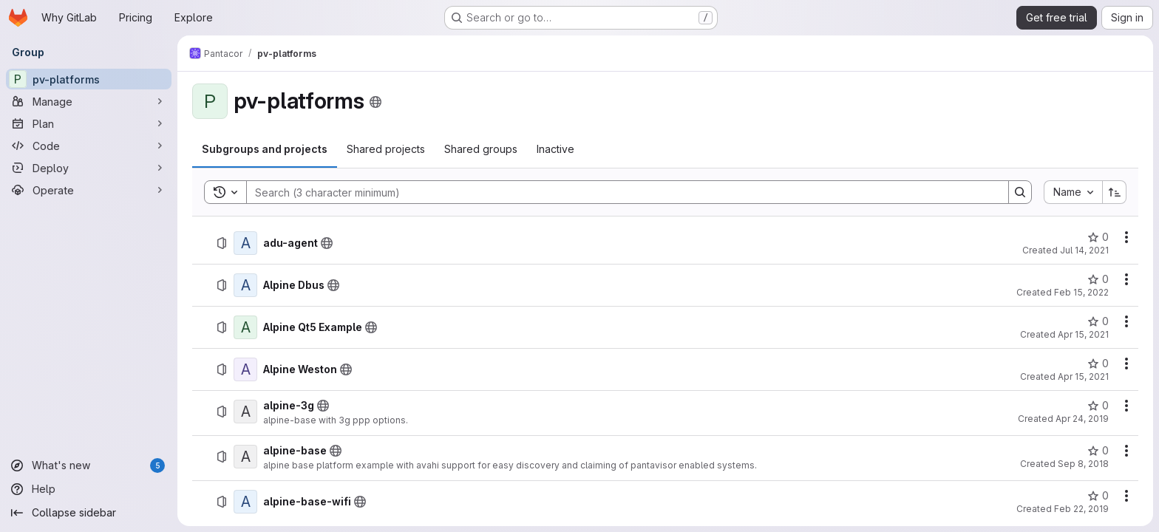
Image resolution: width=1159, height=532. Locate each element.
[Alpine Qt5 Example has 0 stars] (1098, 321)
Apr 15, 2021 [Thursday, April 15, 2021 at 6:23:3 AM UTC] (1083, 334)
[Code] (88, 145)
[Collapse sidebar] (88, 512)
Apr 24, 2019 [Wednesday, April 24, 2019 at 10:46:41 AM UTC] (1082, 418)
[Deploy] (88, 167)
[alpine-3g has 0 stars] (1098, 406)
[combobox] (1073, 192)
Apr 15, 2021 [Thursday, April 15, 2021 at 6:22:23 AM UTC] (1083, 376)
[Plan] (88, 123)
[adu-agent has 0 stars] (1098, 237)
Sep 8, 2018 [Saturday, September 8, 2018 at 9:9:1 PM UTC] (1083, 463)
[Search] (620, 192)
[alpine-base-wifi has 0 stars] (1098, 496)
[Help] (88, 489)
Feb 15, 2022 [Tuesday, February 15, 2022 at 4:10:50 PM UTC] (1081, 292)
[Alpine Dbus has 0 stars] (1098, 279)
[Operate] (88, 190)
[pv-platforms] (88, 79)
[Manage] (88, 101)
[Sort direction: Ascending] (1114, 192)
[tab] (264, 149)
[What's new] (88, 465)
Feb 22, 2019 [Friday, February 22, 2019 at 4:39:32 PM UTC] (1081, 508)
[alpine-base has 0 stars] (1098, 451)
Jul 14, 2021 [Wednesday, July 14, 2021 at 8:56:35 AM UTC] (1084, 250)
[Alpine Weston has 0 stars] (1098, 363)
